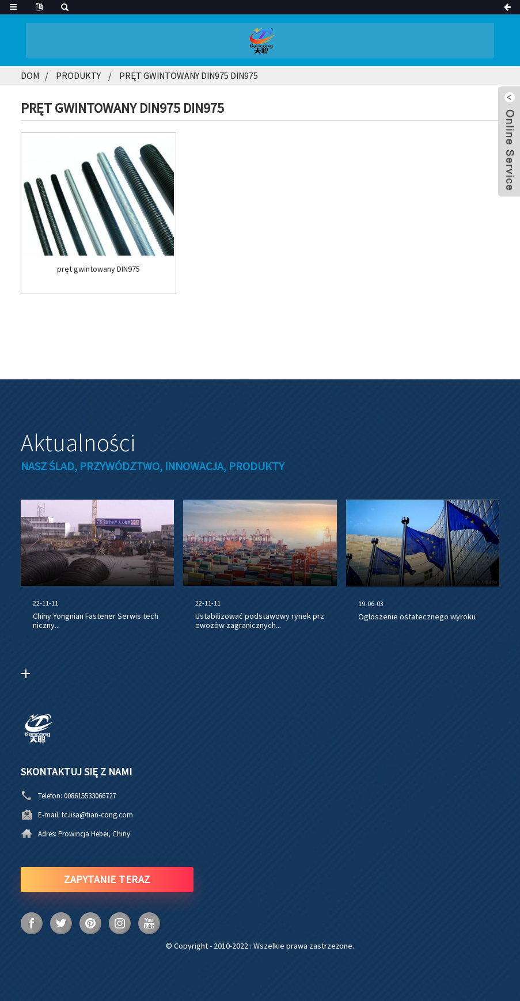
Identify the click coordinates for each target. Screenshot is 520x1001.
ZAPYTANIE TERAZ (107, 879)
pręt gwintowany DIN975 (98, 269)
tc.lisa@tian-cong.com (97, 815)
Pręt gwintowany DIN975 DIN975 (188, 75)
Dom (30, 75)
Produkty (78, 75)
